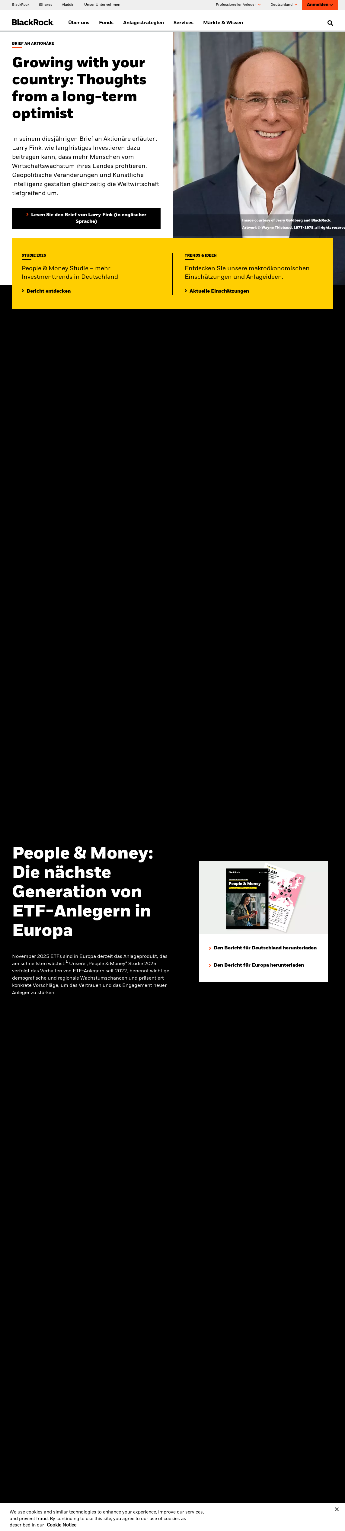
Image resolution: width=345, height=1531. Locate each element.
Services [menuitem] (183, 23)
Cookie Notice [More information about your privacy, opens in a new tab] (61, 1528)
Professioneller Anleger (238, 5)
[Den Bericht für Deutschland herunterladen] (263, 948)
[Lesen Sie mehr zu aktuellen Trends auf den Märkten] (217, 291)
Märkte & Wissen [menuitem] (223, 23)
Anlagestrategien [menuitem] (143, 23)
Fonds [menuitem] (106, 23)
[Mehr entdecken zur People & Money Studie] (46, 291)
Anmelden (320, 5)
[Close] (336, 1512)
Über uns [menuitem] (78, 23)
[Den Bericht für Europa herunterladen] (256, 965)
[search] (329, 23)
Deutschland (283, 5)
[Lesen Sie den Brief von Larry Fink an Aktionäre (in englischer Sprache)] (86, 218)
